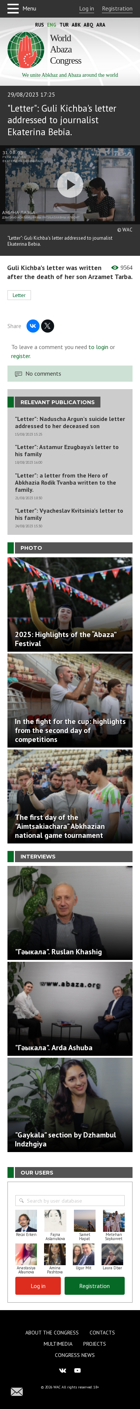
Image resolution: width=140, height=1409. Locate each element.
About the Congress (52, 1332)
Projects (94, 1343)
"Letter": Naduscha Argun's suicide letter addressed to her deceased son (70, 422)
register (20, 356)
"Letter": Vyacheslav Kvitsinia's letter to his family (69, 514)
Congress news (75, 1355)
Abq (88, 25)
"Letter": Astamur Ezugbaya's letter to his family (67, 450)
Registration (117, 8)
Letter (19, 295)
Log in (86, 8)
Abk (76, 25)
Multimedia (58, 1343)
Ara (100, 25)
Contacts (102, 1332)
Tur (64, 25)
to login (98, 347)
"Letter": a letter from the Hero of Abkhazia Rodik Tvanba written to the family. (65, 482)
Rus (39, 25)
